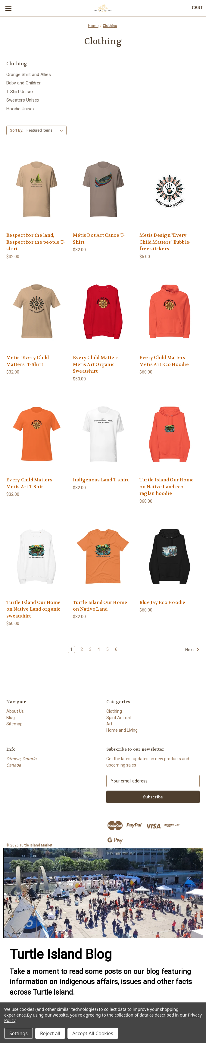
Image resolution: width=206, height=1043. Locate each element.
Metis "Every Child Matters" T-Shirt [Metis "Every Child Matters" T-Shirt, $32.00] (27, 361)
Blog (10, 717)
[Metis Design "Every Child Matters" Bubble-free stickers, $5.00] (169, 189)
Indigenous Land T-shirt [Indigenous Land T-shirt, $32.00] (101, 480)
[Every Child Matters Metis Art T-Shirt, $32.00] (36, 434)
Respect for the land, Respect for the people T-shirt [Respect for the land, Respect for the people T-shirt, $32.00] (35, 242)
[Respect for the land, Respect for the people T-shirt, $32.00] (36, 189)
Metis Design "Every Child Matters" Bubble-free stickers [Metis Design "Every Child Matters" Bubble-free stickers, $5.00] (165, 242)
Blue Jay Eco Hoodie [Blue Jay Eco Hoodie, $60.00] (162, 602)
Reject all (50, 1033)
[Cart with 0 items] (197, 8)
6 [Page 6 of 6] (116, 649)
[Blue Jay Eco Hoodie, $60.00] (169, 556)
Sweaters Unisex (22, 100)
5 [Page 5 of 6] (107, 649)
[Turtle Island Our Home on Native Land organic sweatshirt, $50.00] (36, 556)
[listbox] (46, 130)
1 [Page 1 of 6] (71, 649)
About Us (15, 711)
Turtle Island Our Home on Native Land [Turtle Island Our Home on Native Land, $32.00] (100, 605)
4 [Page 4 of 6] (99, 649)
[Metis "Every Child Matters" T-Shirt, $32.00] (36, 311)
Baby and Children (24, 83)
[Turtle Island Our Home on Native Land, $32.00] (103, 556)
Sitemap (14, 723)
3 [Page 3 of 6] (90, 649)
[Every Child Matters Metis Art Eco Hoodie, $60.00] (169, 311)
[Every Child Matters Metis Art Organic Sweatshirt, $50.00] (103, 311)
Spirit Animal (118, 717)
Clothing (114, 711)
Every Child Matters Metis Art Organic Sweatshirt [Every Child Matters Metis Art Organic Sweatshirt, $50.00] (96, 364)
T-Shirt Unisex (19, 91)
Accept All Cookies (92, 1033)
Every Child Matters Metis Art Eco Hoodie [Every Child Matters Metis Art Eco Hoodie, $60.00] (164, 361)
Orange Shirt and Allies (28, 74)
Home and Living (122, 730)
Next (192, 650)
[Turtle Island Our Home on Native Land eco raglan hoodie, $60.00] (169, 434)
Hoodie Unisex (20, 108)
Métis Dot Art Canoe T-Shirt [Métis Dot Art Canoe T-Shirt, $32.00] (99, 238)
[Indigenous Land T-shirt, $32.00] (103, 434)
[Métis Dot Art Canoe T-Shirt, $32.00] (103, 189)
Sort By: (16, 130)
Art (109, 723)
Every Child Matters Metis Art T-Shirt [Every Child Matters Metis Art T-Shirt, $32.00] (29, 483)
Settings (18, 1033)
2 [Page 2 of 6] (81, 649)
